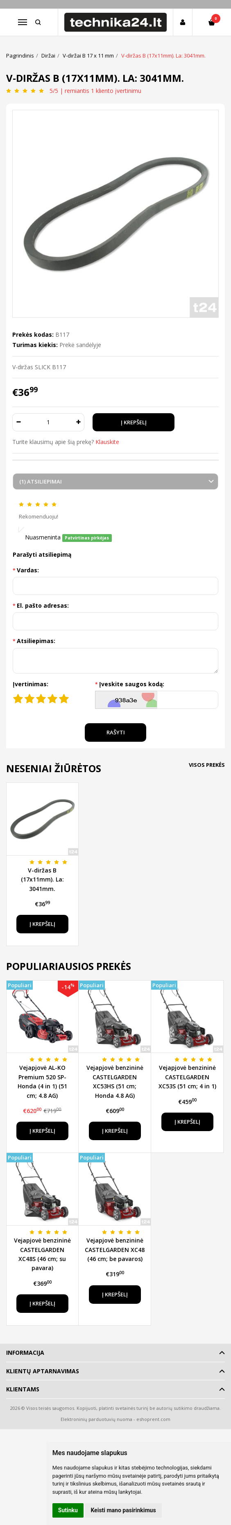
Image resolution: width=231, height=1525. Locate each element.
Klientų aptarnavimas (42, 1371)
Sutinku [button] (68, 1510)
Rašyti (115, 732)
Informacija (25, 1352)
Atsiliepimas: (36, 641)
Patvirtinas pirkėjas (87, 538)
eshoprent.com (153, 1419)
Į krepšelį (42, 924)
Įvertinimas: (30, 684)
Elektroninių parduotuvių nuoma (96, 1419)
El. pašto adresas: (43, 605)
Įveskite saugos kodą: (131, 684)
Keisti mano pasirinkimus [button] (123, 1510)
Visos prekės (207, 764)
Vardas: (28, 570)
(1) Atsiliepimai (40, 481)
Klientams (22, 1389)
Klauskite (107, 442)
